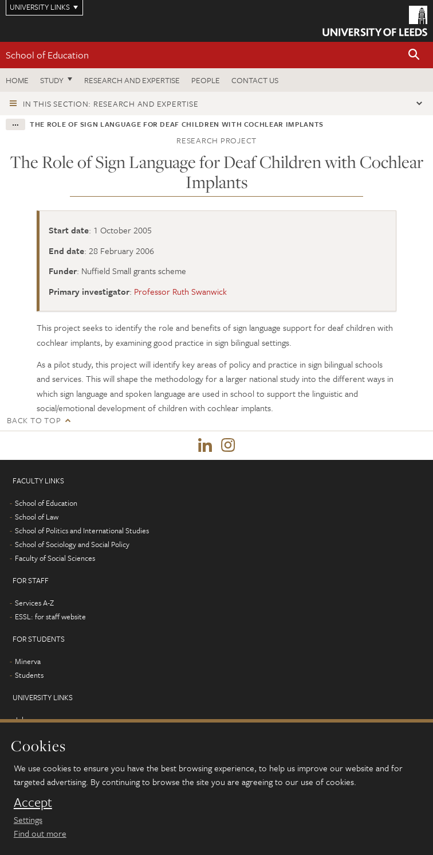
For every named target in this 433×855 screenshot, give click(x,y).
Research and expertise (132, 80)
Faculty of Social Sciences (55, 558)
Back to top (34, 420)
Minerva (28, 661)
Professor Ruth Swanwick (180, 291)
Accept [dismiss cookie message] (33, 802)
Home (17, 80)
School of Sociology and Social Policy (72, 544)
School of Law (36, 516)
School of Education (47, 55)
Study (52, 80)
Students (29, 675)
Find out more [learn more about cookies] (40, 833)
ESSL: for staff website (50, 616)
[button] (414, 55)
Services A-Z (34, 602)
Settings (28, 819)
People (205, 80)
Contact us (254, 80)
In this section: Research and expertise (110, 103)
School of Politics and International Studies (82, 530)
